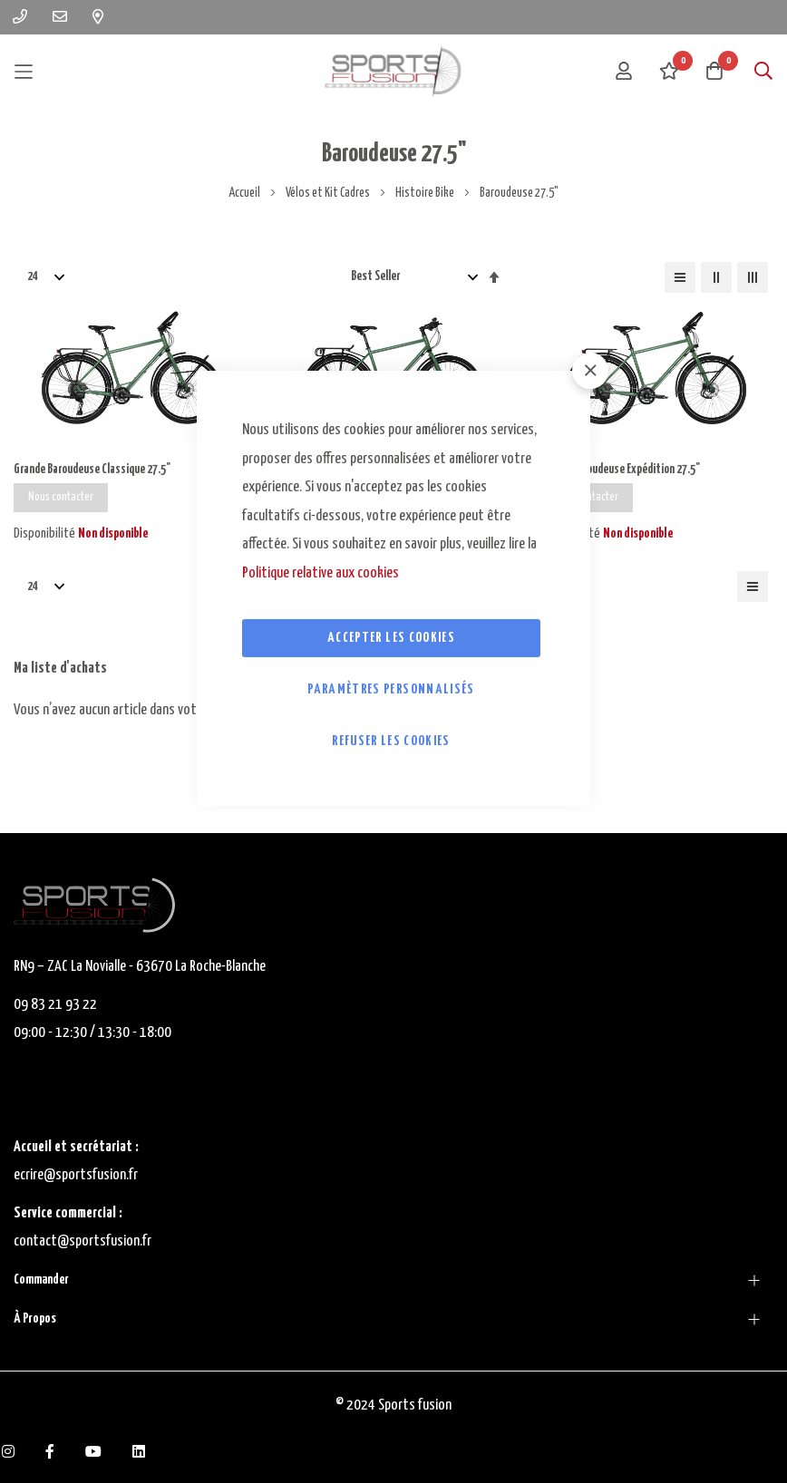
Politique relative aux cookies (320, 573)
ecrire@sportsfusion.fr (76, 1175)
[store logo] (393, 71)
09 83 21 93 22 (55, 1005)
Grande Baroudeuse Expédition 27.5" (622, 470)
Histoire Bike (425, 193)
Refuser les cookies (391, 741)
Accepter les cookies (391, 638)
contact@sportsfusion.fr (84, 1241)
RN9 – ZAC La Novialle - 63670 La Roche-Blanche (140, 966)
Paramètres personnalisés (390, 689)
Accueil (245, 193)
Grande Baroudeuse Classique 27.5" (95, 470)
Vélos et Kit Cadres (329, 193)
